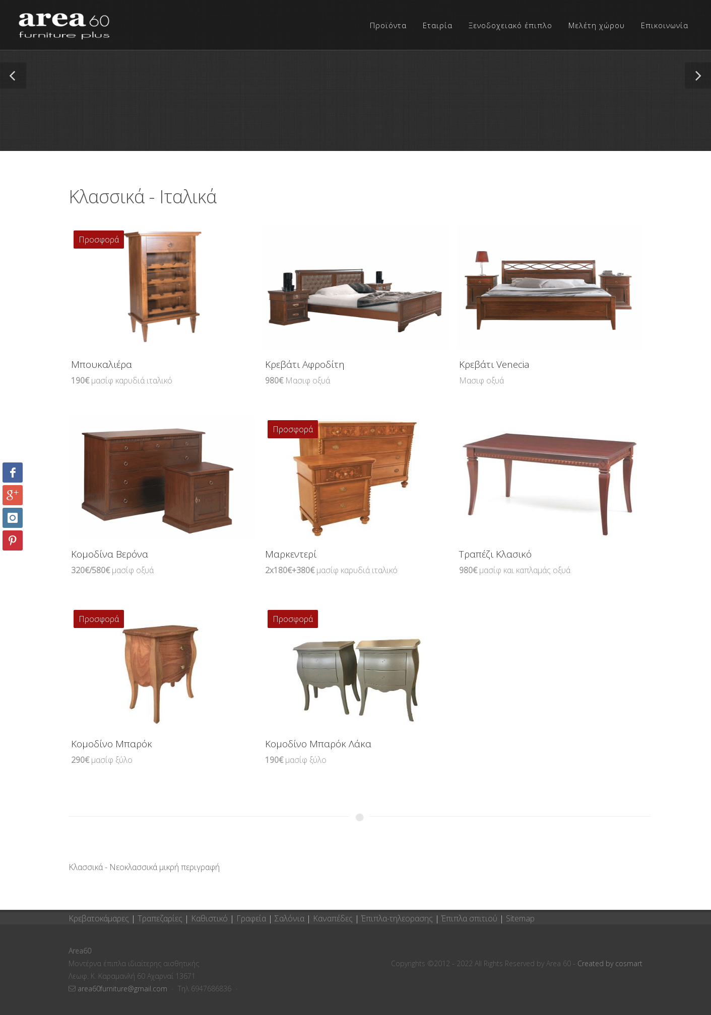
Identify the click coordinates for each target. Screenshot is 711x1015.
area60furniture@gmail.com (123, 988)
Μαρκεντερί (290, 554)
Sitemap (520, 918)
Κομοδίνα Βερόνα (109, 554)
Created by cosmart (609, 963)
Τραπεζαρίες (161, 918)
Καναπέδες (334, 918)
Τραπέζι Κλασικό (495, 554)
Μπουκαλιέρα (101, 364)
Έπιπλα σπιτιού (469, 918)
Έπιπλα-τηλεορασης (397, 918)
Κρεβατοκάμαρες (100, 918)
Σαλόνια (289, 918)
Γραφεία (252, 918)
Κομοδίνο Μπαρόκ (111, 743)
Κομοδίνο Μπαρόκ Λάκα (318, 743)
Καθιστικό (210, 918)
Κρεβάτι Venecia (494, 364)
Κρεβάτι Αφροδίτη (305, 364)
